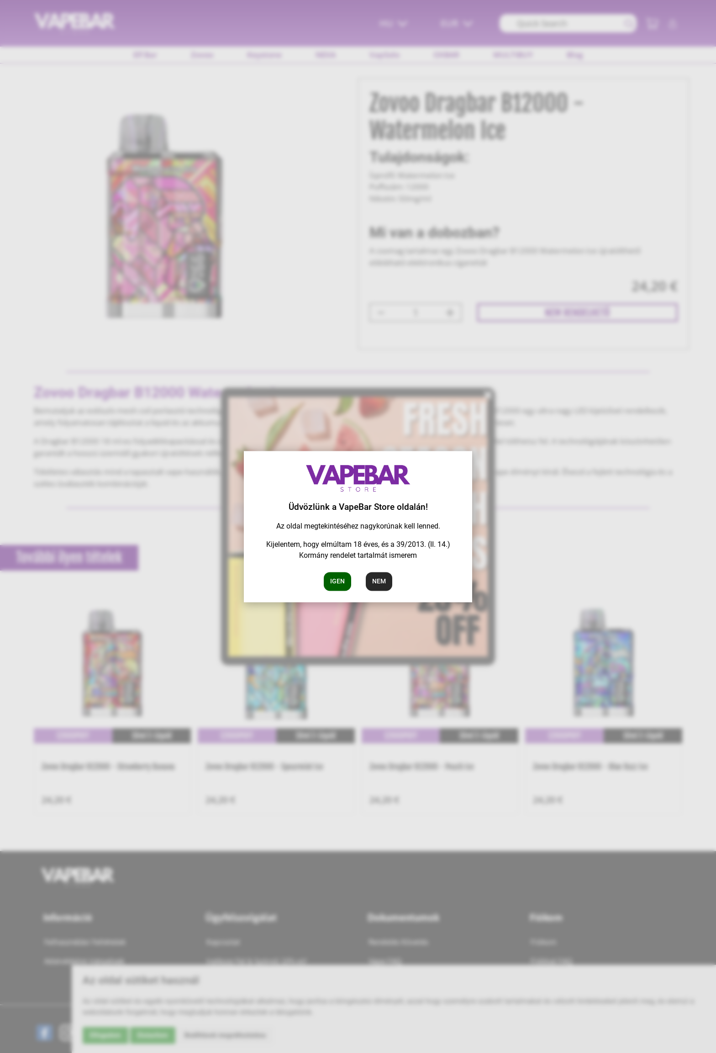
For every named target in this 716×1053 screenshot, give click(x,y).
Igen (337, 581)
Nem (379, 581)
